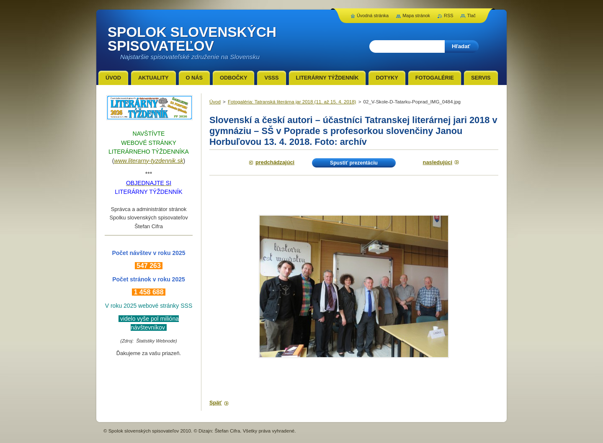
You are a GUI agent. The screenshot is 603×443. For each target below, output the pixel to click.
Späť (215, 402)
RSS (448, 15)
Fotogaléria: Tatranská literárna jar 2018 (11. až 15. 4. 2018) (292, 101)
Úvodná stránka (373, 15)
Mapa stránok (416, 15)
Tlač (471, 15)
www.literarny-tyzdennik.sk (148, 160)
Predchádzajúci (274, 162)
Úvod (215, 101)
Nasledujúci (437, 162)
